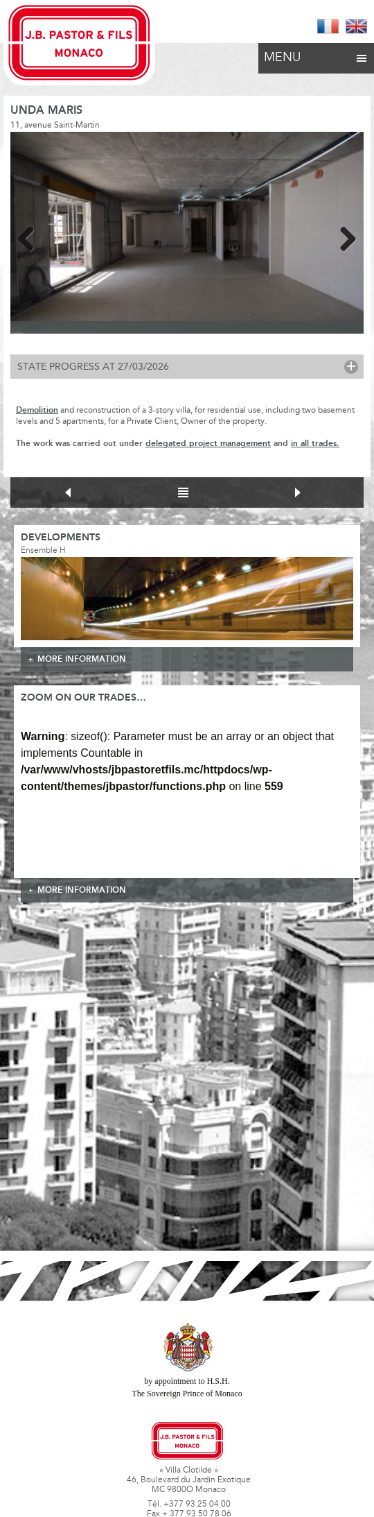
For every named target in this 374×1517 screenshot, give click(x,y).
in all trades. (315, 443)
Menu (316, 54)
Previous (31, 236)
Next (343, 236)
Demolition (37, 410)
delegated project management (208, 443)
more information (81, 659)
